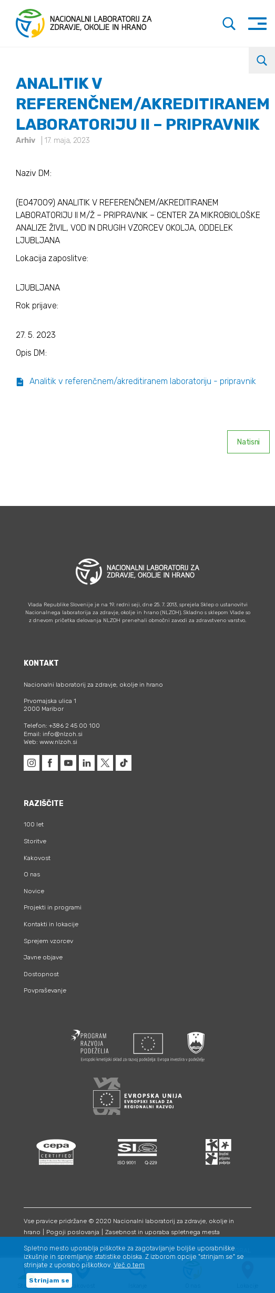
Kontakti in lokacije (51, 924)
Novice (34, 891)
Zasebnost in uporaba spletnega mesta (162, 1232)
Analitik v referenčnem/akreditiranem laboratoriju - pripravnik (136, 381)
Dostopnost (41, 974)
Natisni (248, 442)
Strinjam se (49, 1280)
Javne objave (43, 957)
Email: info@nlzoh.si (53, 734)
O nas (32, 874)
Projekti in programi (53, 907)
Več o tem (129, 1265)
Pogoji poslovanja (72, 1232)
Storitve (35, 841)
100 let (34, 824)
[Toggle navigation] (257, 23)
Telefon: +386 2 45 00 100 (62, 725)
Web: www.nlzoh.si (50, 742)
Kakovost (37, 858)
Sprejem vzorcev (48, 941)
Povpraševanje (45, 990)
